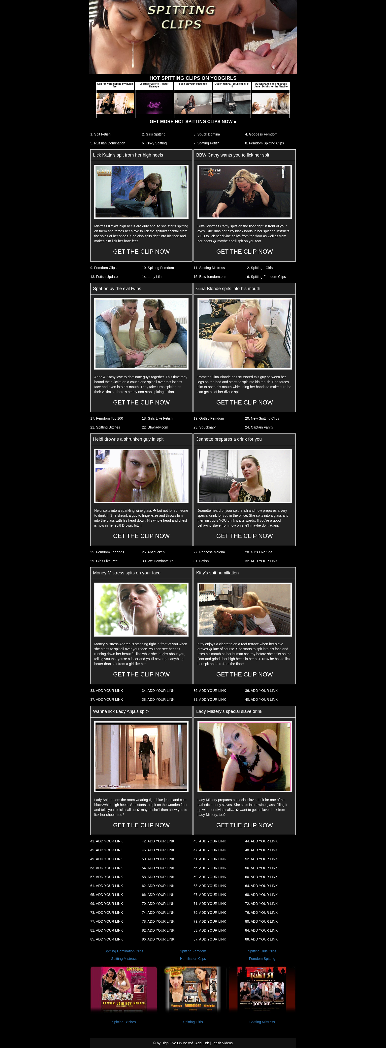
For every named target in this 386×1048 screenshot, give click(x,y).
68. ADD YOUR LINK (261, 895)
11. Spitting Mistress (209, 268)
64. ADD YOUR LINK (261, 886)
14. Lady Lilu (151, 277)
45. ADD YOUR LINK (106, 850)
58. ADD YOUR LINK (158, 877)
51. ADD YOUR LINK (209, 859)
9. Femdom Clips (103, 268)
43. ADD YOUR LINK (209, 841)
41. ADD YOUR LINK (106, 841)
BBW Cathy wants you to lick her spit (232, 155)
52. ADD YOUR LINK (261, 859)
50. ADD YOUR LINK (158, 859)
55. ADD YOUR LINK (209, 868)
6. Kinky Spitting (154, 143)
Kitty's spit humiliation (217, 572)
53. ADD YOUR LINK (106, 868)
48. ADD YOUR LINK (261, 850)
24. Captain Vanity (259, 427)
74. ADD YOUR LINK (158, 912)
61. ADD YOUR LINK (106, 886)
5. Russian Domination (107, 143)
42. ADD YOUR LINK (158, 841)
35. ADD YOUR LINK (209, 691)
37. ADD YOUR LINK (106, 699)
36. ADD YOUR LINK (261, 691)
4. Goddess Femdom (261, 134)
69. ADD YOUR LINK (106, 904)
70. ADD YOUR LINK (158, 904)
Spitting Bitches (124, 1022)
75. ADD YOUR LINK (209, 912)
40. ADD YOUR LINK (261, 699)
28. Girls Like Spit (258, 552)
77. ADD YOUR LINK (106, 921)
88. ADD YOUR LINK (261, 939)
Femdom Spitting (262, 959)
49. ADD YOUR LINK (106, 859)
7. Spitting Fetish (206, 143)
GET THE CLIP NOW (141, 251)
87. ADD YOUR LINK (209, 939)
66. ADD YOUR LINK (158, 895)
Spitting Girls (193, 1022)
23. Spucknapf (204, 427)
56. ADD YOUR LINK (261, 868)
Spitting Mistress (124, 959)
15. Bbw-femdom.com (210, 277)
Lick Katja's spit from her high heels (128, 155)
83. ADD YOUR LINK (209, 930)
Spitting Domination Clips (123, 951)
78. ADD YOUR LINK (158, 921)
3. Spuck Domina (206, 134)
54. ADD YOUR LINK (158, 868)
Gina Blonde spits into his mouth (228, 288)
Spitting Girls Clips (262, 951)
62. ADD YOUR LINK (158, 886)
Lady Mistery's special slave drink (229, 711)
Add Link (202, 1043)
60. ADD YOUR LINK (261, 877)
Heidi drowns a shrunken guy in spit (128, 439)
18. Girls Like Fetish (157, 418)
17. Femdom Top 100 (106, 418)
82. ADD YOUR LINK (158, 930)
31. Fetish (201, 561)
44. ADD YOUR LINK (261, 841)
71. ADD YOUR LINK (209, 904)
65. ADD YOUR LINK (106, 895)
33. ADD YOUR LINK (106, 691)
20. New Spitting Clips (262, 418)
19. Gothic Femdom (208, 418)
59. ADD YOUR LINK (209, 877)
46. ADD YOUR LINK (158, 850)
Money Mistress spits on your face (127, 572)
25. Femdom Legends (107, 552)
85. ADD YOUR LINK (106, 939)
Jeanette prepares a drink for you (229, 439)
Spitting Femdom (193, 951)
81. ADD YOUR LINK (106, 930)
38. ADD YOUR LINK (158, 699)
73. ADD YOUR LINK (106, 912)
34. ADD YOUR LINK (158, 691)
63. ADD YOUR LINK (209, 886)
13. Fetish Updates (105, 277)
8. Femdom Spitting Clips (264, 143)
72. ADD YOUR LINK (261, 904)
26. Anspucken (153, 552)
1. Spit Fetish (100, 134)
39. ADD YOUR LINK (209, 699)
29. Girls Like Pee (104, 561)
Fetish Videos (222, 1043)
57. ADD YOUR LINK (106, 877)
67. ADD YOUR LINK (209, 895)
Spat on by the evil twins (117, 288)
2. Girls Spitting (153, 134)
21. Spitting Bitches (105, 427)
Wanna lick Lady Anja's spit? (121, 711)
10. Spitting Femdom (158, 268)
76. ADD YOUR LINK (261, 912)
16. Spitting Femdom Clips (265, 277)
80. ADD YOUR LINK (261, 921)
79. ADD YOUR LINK (209, 921)
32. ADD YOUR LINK (261, 561)
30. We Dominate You (158, 561)
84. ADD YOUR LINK (261, 930)
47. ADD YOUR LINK (209, 850)
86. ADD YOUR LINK (158, 939)
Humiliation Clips (193, 959)
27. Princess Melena (209, 552)
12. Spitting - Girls (259, 268)
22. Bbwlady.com (155, 427)
